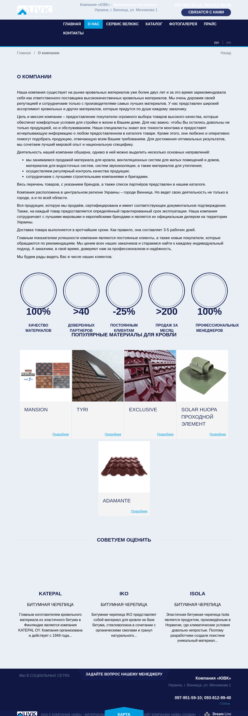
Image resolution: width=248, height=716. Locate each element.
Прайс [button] (210, 24)
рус (216, 42)
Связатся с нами (206, 12)
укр (228, 42)
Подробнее (60, 434)
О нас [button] (93, 24)
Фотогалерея (183, 24)
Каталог (154, 24)
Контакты (73, 33)
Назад (226, 53)
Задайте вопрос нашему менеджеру (124, 674)
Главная (72, 24)
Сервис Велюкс (122, 24)
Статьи (225, 703)
